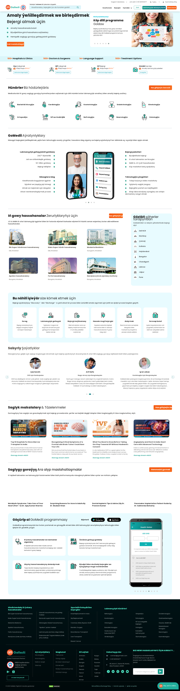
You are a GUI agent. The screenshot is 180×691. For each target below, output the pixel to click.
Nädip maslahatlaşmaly (64, 669)
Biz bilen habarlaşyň (63, 662)
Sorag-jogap (60, 658)
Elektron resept (40, 662)
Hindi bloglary (40, 658)
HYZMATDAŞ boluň (17, 678)
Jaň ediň (138, 2)
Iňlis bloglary (39, 655)
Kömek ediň (60, 665)
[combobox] (156, 2)
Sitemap (38, 665)
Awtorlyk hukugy (61, 672)
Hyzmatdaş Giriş (170, 2)
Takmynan (59, 655)
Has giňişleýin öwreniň (166, 407)
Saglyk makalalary (119, 2)
